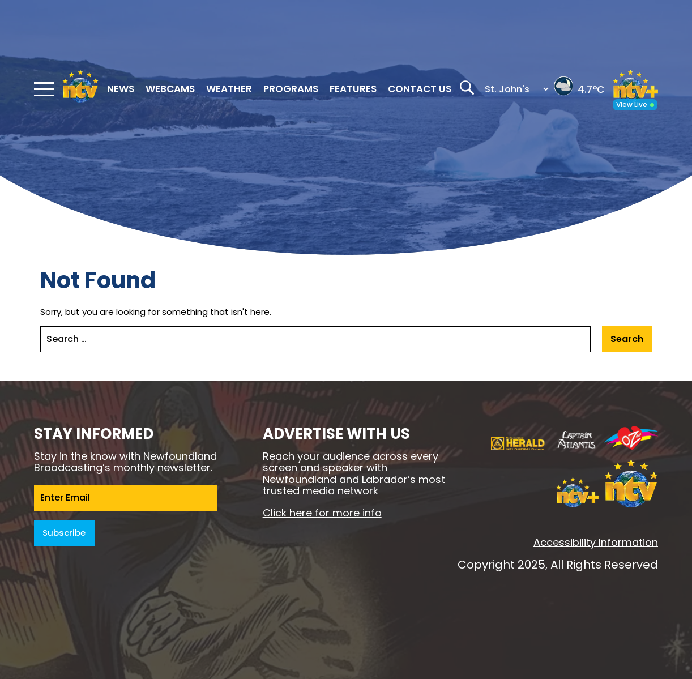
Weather (229, 89)
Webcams (170, 89)
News (120, 89)
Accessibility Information (595, 542)
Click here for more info (322, 513)
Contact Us (419, 89)
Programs (290, 89)
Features (353, 89)
